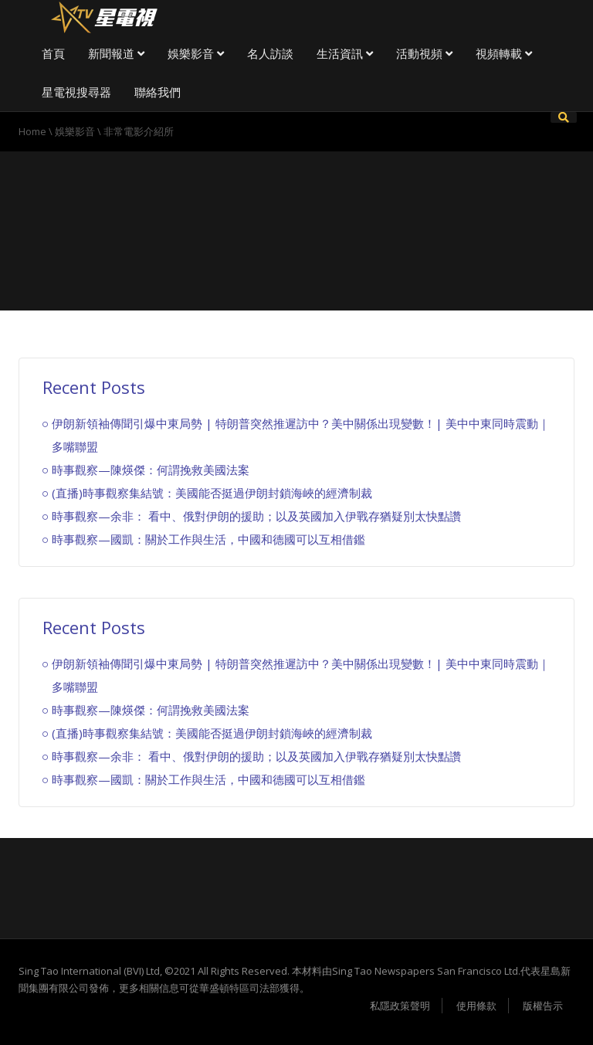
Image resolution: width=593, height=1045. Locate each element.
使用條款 (476, 1006)
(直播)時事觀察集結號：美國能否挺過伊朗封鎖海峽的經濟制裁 (212, 492)
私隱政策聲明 (400, 1006)
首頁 (53, 53)
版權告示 (543, 1006)
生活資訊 (345, 53)
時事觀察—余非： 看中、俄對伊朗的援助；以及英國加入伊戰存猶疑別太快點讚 (256, 516)
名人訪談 (270, 53)
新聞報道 (116, 53)
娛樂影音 (196, 53)
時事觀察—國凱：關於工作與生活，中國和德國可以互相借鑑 (208, 539)
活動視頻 (424, 53)
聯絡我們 (157, 92)
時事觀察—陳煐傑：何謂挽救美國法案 (150, 469)
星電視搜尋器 (76, 92)
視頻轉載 (504, 53)
